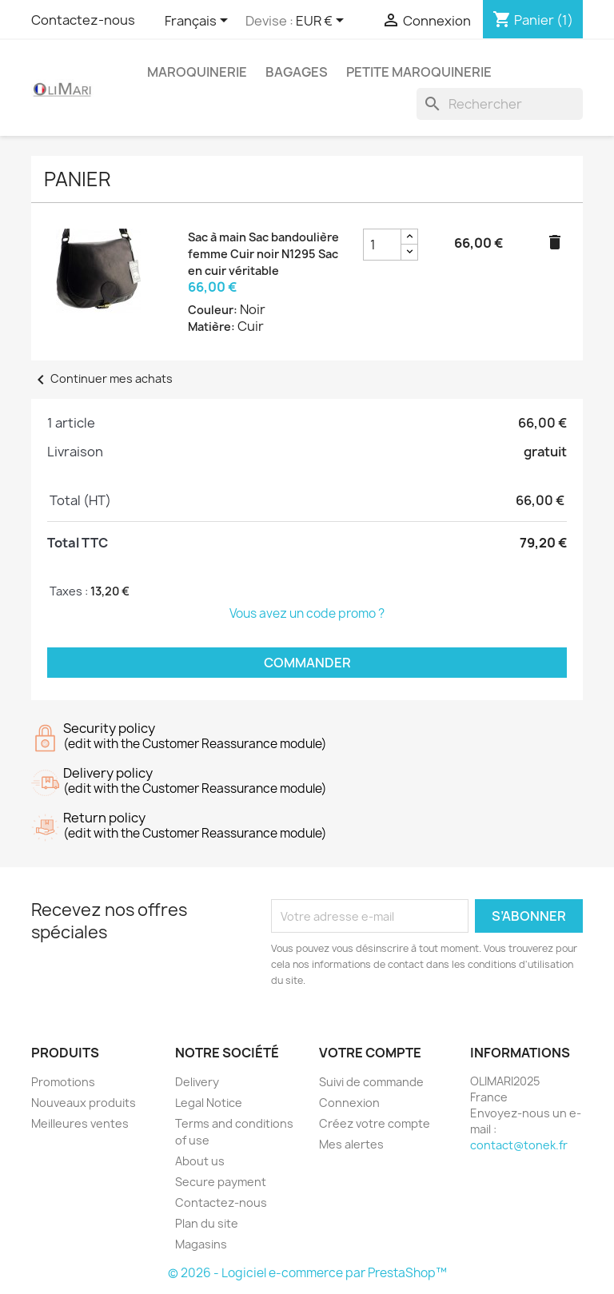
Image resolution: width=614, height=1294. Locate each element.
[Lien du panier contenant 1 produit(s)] (532, 20)
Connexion (349, 1102)
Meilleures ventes (80, 1123)
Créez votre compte (374, 1123)
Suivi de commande (371, 1081)
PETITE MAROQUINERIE (419, 72)
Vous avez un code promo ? (307, 613)
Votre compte (370, 1052)
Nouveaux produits (83, 1102)
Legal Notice (208, 1102)
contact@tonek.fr (519, 1145)
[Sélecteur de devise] (322, 21)
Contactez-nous (83, 20)
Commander (307, 662)
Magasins (201, 1244)
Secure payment (220, 1181)
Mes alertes (351, 1144)
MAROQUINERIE (197, 72)
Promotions (63, 1081)
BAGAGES (296, 72)
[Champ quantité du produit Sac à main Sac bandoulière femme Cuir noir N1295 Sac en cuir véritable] (382, 245)
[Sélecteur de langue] (199, 21)
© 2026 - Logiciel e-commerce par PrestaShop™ (307, 1272)
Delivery (197, 1081)
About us (200, 1161)
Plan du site (206, 1223)
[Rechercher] (500, 104)
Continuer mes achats (102, 378)
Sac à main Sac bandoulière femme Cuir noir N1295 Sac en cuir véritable (263, 253)
